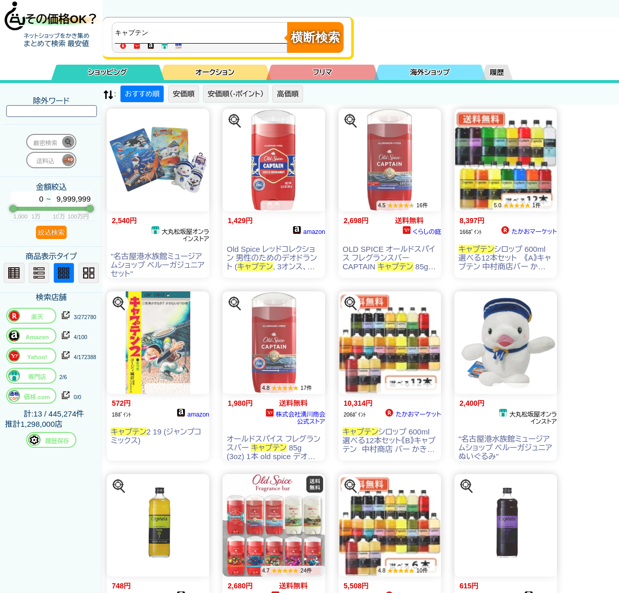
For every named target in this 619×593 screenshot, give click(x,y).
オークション (214, 72)
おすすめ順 (142, 94)
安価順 (183, 94)
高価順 (287, 94)
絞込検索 (51, 232)
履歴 (497, 72)
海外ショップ (430, 72)
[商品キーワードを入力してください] (202, 33)
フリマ (322, 72)
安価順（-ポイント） (236, 94)
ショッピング (107, 72)
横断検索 (315, 37)
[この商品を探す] (235, 121)
